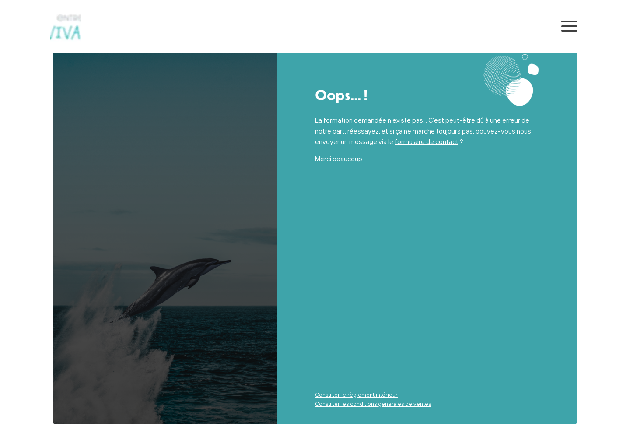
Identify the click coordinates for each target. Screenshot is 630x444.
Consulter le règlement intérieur (356, 394)
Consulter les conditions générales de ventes (373, 403)
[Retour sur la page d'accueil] (65, 26)
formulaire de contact (426, 141)
